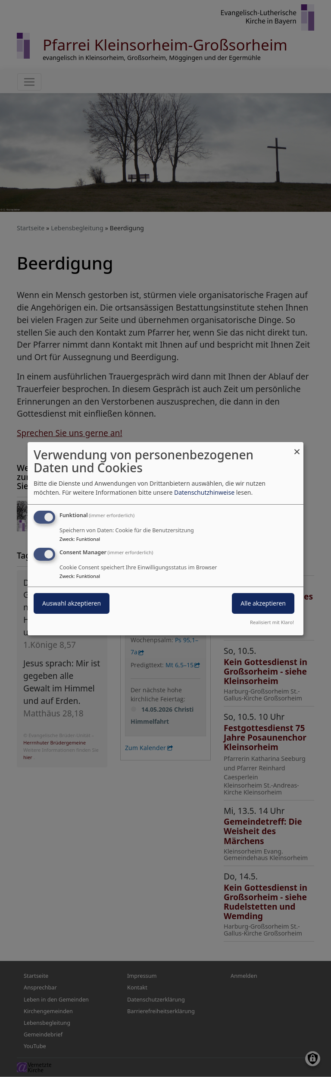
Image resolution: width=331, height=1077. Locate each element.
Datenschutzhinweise (204, 492)
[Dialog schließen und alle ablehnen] (296, 447)
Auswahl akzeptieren (71, 603)
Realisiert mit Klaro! (272, 622)
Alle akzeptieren (263, 603)
